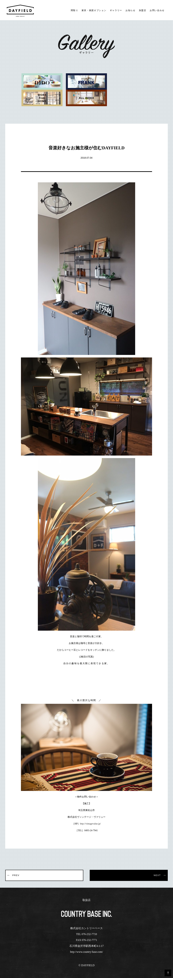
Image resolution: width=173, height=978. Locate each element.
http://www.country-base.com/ (86, 951)
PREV (15, 875)
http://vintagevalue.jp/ (90, 823)
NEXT (157, 875)
